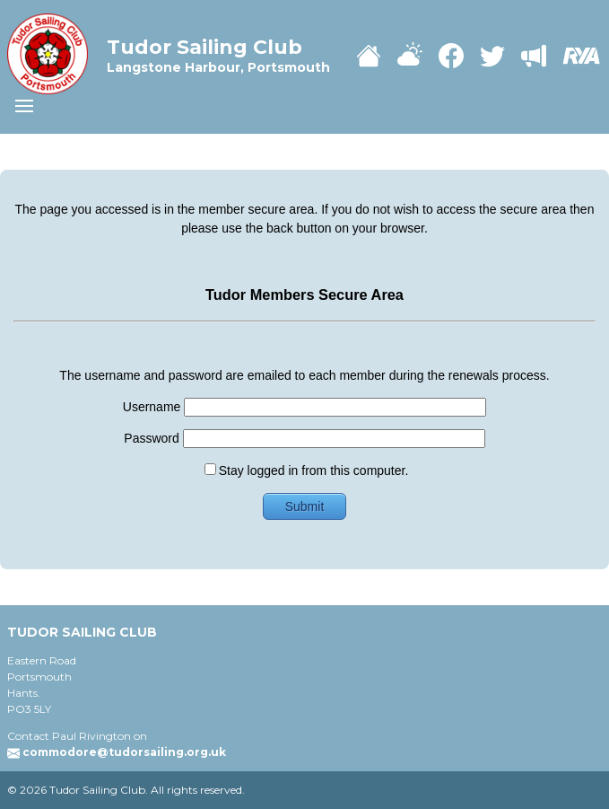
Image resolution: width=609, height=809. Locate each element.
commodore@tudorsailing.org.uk (124, 752)
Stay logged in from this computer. (306, 470)
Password (304, 438)
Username (304, 407)
